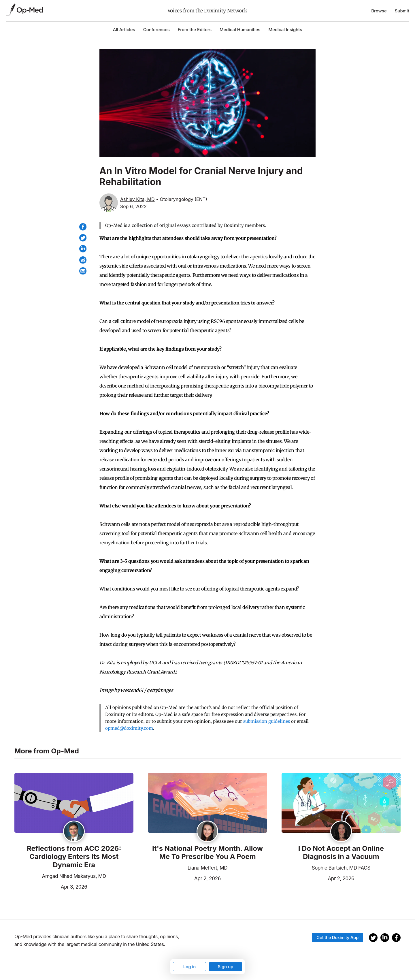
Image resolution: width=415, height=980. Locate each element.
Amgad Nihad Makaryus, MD (74, 876)
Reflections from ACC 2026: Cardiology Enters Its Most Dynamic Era (74, 856)
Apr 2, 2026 (184, 877)
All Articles (124, 29)
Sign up (225, 966)
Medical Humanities (240, 29)
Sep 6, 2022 (133, 206)
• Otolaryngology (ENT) (181, 199)
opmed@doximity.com (129, 728)
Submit (402, 11)
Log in (189, 966)
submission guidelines (266, 721)
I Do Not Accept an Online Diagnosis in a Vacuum (341, 852)
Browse (379, 11)
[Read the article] (73, 803)
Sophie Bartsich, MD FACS (341, 868)
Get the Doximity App (337, 937)
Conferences (156, 29)
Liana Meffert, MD (207, 868)
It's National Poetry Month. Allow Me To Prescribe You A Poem (207, 852)
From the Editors (195, 29)
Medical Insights (285, 29)
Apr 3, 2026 (50, 886)
